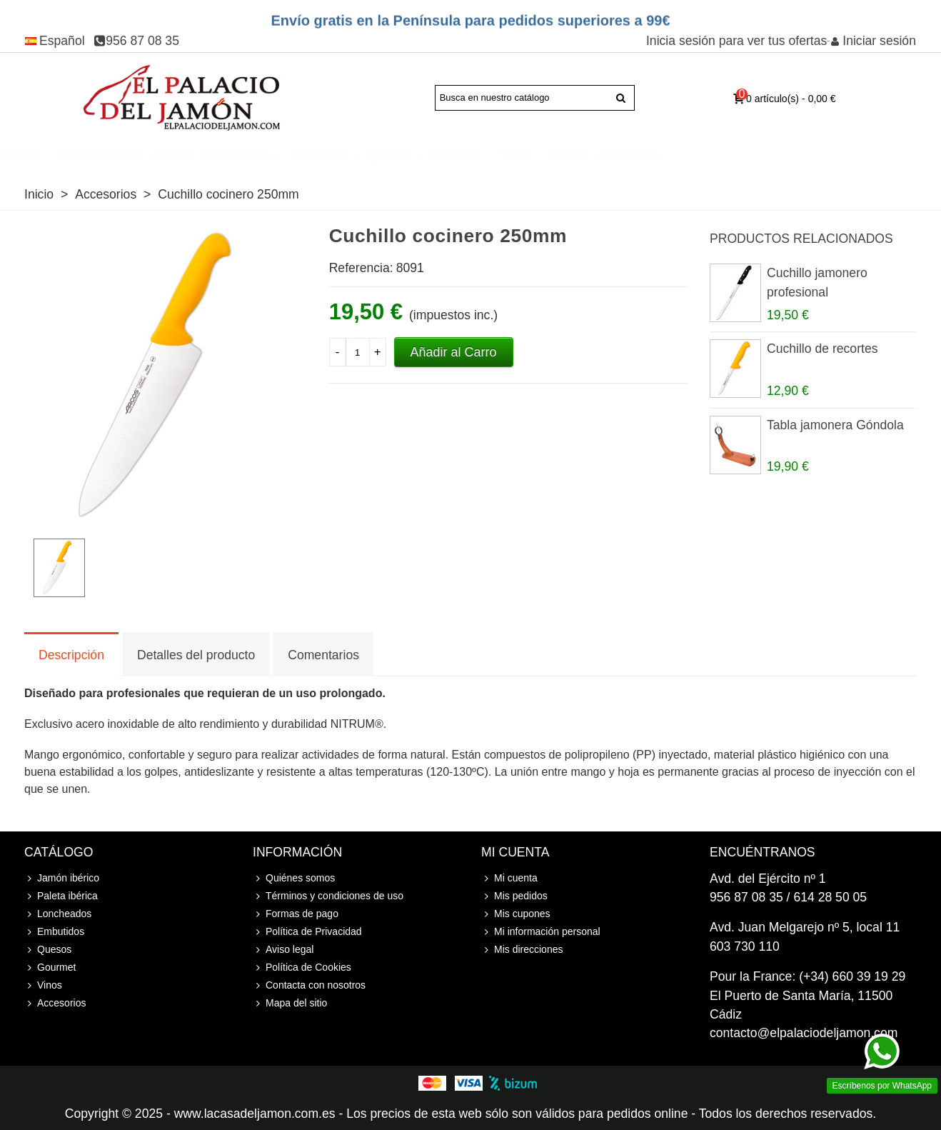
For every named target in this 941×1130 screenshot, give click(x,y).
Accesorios (729, 154)
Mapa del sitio (290, 1003)
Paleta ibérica (99, 154)
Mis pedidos (514, 896)
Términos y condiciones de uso (328, 896)
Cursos (670, 154)
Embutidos (420, 154)
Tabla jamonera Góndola (835, 425)
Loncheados (337, 154)
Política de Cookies (302, 967)
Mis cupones (515, 913)
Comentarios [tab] (323, 655)
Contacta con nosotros (309, 985)
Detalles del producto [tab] (196, 655)
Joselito (272, 154)
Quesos (491, 154)
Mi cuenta (509, 878)
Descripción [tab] (71, 655)
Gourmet (555, 154)
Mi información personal (540, 931)
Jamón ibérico (61, 878)
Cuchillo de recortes (822, 348)
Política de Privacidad (307, 931)
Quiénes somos (294, 878)
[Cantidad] (358, 352)
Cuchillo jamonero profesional (817, 282)
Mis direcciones (522, 949)
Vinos (615, 154)
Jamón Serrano (200, 154)
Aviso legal (283, 949)
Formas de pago (295, 913)
